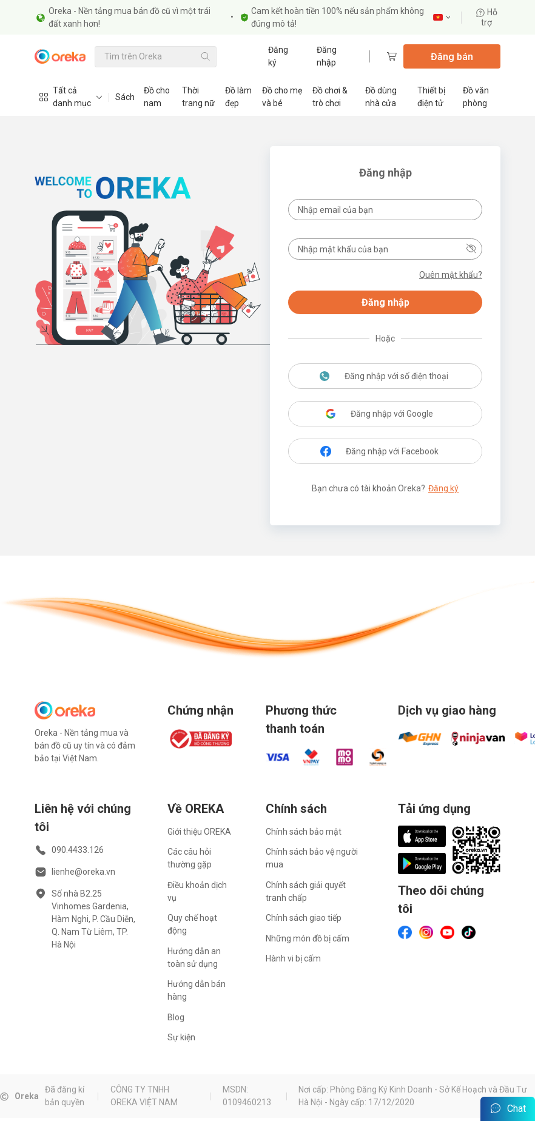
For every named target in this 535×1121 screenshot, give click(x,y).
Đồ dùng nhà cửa (381, 97)
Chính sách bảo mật (304, 832)
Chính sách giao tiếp (304, 918)
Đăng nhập (327, 56)
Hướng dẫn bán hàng (196, 990)
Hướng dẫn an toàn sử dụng (194, 957)
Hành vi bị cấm (293, 958)
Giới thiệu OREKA (199, 832)
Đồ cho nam (157, 97)
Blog (175, 1017)
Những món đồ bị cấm (307, 938)
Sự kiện (181, 1037)
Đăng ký (278, 56)
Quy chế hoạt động (192, 924)
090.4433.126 (78, 850)
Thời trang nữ (198, 97)
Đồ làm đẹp (238, 97)
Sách (125, 97)
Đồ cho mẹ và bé (282, 97)
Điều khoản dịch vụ (197, 891)
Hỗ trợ (486, 17)
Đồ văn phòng (476, 97)
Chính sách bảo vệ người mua (312, 858)
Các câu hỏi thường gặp (189, 858)
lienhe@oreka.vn (83, 872)
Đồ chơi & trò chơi (330, 97)
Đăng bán (452, 56)
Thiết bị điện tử (431, 97)
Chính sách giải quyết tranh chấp (306, 891)
